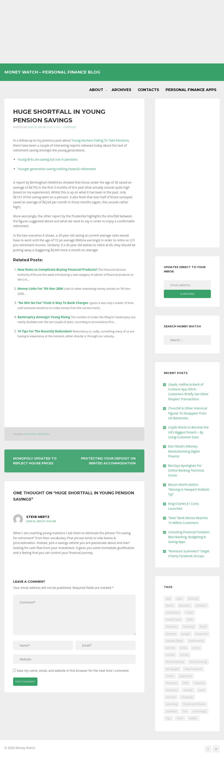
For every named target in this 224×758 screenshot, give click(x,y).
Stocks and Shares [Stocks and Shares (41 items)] (194, 704)
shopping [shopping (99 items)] (187, 697)
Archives (121, 90)
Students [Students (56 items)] (171, 711)
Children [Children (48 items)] (201, 605)
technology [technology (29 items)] (199, 711)
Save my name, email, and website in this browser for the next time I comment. (73, 671)
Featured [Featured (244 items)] (188, 626)
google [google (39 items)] (186, 634)
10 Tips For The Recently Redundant (45, 331)
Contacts (148, 90)
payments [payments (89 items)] (185, 676)
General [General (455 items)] (171, 634)
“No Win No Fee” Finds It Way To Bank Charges (53, 303)
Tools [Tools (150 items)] (180, 718)
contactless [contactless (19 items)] (173, 612)
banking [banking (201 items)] (193, 598)
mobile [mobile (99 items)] (170, 655)
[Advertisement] (112, 31)
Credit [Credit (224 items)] (189, 612)
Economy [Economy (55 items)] (171, 626)
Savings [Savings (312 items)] (188, 690)
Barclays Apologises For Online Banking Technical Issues (186, 470)
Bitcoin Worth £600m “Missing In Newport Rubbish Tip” (188, 490)
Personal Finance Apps (191, 90)
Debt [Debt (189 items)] (190, 619)
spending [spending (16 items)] (171, 704)
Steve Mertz (37, 517)
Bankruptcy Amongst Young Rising (44, 317)
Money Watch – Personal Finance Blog (52, 72)
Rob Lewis (53, 127)
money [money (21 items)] (184, 655)
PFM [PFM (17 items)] (185, 683)
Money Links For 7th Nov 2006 (40, 288)
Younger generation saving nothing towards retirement (57, 169)
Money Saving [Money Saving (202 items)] (198, 662)
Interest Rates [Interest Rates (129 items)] (174, 641)
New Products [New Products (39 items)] (193, 669)
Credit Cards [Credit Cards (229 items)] (173, 619)
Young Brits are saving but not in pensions (47, 159)
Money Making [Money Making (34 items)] (175, 662)
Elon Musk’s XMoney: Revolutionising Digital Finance (184, 451)
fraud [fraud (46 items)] (203, 626)
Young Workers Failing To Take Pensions (100, 140)
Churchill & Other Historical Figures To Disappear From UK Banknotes (187, 413)
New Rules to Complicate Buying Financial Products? (57, 269)
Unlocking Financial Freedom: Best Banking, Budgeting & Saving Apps (189, 537)
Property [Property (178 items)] (199, 683)
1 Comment (69, 127)
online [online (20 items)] (170, 676)
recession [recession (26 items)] (172, 690)
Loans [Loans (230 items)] (196, 648)
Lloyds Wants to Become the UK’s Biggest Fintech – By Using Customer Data (188, 432)
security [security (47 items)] (171, 697)
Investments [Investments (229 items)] (196, 641)
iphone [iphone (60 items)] (170, 648)
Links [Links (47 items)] (183, 648)
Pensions (44, 434)
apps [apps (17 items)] (179, 598)
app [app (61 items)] (168, 598)
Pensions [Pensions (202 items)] (171, 683)
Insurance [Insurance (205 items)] (202, 634)
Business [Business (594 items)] (184, 605)
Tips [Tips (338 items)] (168, 718)
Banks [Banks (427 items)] (169, 605)
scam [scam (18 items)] (201, 690)
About (96, 90)
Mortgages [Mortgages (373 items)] (172, 669)
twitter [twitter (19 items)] (193, 718)
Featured (30, 434)
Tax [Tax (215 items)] (185, 711)
